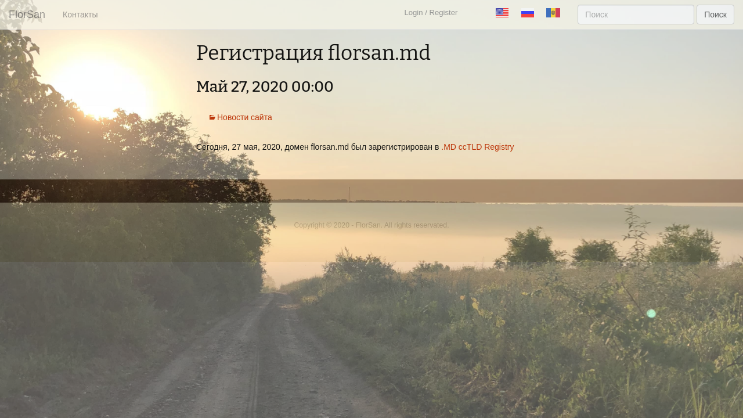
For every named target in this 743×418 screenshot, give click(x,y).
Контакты (80, 14)
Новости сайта (244, 117)
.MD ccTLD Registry (477, 147)
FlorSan (27, 14)
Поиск (715, 14)
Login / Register (430, 12)
